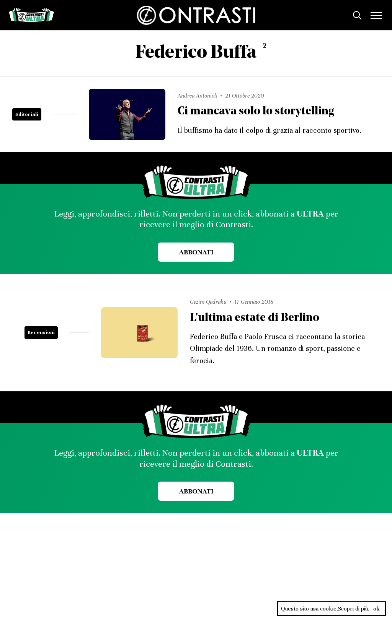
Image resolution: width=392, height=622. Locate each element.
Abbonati (196, 252)
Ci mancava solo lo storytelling (256, 111)
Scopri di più (353, 608)
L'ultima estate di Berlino (254, 318)
